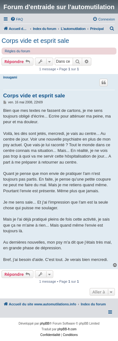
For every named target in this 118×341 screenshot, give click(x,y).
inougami (10, 77)
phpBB (44, 323)
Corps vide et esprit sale (35, 40)
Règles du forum (17, 51)
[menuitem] (16, 19)
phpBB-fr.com (67, 329)
